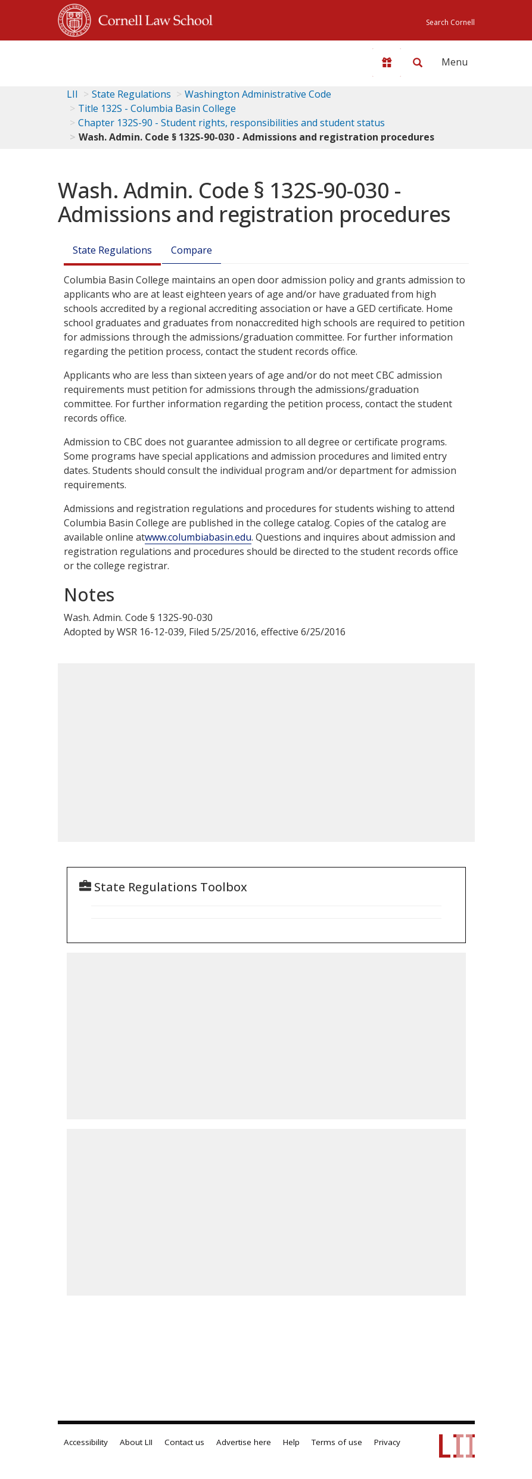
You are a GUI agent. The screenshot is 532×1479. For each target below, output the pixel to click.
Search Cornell (450, 22)
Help (291, 1442)
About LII (136, 1442)
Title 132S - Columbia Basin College (157, 108)
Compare (191, 250)
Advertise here (243, 1442)
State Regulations (131, 94)
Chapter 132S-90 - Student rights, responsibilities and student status (231, 122)
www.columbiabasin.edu (198, 537)
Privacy (387, 1442)
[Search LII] (417, 62)
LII (72, 94)
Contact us (184, 1442)
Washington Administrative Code (258, 94)
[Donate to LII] (386, 62)
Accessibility (86, 1442)
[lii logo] (104, 59)
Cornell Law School (152, 18)
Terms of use (337, 1442)
